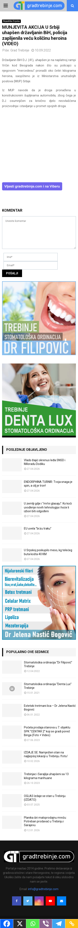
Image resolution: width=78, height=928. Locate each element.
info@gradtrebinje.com (43, 889)
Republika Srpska (11, 21)
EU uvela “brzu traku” (37, 528)
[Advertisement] (39, 147)
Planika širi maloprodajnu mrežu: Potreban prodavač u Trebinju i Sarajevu (45, 821)
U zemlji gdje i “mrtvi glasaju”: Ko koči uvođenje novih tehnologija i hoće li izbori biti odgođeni (48, 507)
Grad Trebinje (19, 50)
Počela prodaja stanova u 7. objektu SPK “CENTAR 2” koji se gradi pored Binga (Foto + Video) (47, 731)
